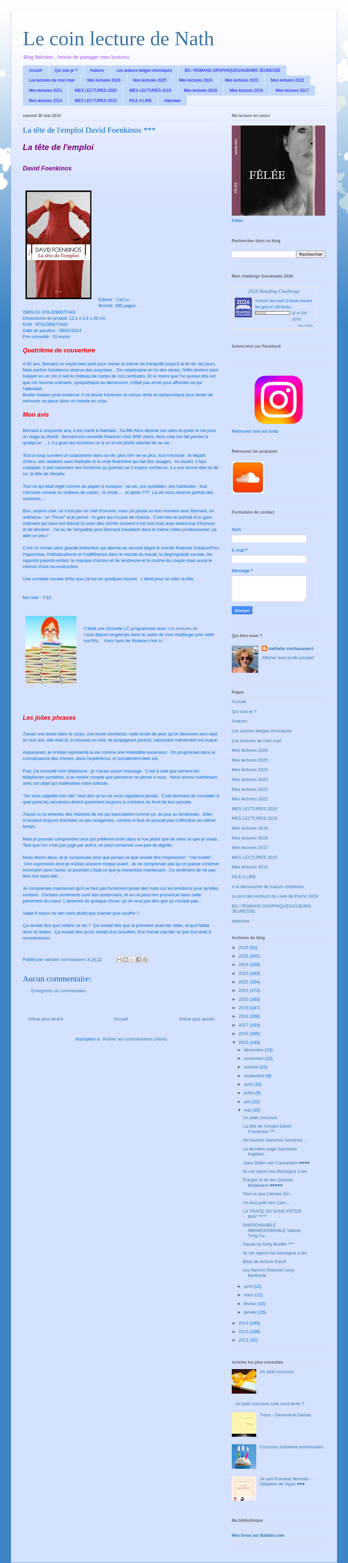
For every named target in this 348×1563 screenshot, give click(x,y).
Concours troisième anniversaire (291, 1446)
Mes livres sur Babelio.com (258, 1535)
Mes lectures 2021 (45, 90)
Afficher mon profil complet (288, 657)
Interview (172, 100)
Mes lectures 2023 (241, 80)
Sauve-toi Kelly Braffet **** (268, 1244)
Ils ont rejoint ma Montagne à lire (275, 1171)
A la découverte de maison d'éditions (267, 886)
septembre (255, 1075)
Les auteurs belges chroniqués (144, 70)
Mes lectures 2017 (292, 90)
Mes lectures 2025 (150, 80)
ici (161, 640)
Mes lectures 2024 (195, 80)
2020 (244, 999)
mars (249, 1294)
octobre (252, 1066)
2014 (244, 1323)
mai (248, 1110)
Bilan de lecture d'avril (264, 1261)
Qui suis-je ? (66, 70)
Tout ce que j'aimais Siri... (268, 1193)
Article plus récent (45, 1018)
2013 (244, 1331)
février (251, 1303)
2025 (244, 956)
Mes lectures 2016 (246, 90)
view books (305, 325)
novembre (254, 1058)
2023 (244, 973)
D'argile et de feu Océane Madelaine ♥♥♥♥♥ (268, 1182)
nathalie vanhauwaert (290, 648)
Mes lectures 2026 (104, 80)
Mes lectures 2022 (287, 80)
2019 (244, 1007)
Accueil (35, 70)
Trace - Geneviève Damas (285, 1414)
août (249, 1084)
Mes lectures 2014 (45, 100)
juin (248, 1101)
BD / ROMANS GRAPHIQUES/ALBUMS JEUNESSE (232, 70)
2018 (244, 1016)
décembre (254, 1049)
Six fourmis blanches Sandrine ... (275, 1140)
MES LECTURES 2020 (96, 90)
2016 (244, 1033)
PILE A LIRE (140, 100)
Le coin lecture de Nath (118, 38)
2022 (244, 981)
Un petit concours (260, 1117)
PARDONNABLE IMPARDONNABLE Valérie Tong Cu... (271, 1230)
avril (248, 1286)
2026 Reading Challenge (274, 291)
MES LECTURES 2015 (96, 100)
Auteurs (97, 70)
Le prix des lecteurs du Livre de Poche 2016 (275, 896)
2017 (244, 1025)
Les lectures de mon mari (52, 80)
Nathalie (262, 300)
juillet (249, 1092)
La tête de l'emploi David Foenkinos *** (267, 1129)
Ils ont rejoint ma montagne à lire (275, 1253)
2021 (244, 990)
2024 (244, 964)
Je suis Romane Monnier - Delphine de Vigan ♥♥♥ (285, 1481)
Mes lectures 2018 (200, 90)
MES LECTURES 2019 (150, 90)
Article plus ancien (197, 1018)
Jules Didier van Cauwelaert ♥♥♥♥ (276, 1162)
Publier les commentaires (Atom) (135, 1039)
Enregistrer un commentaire (58, 990)
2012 (244, 1340)
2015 (244, 1042)
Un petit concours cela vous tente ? (269, 1403)
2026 (244, 947)
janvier (251, 1312)
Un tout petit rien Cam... (266, 1202)
